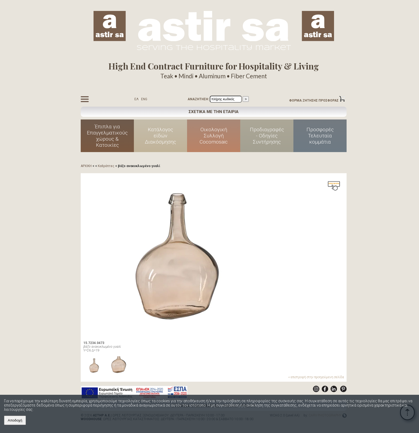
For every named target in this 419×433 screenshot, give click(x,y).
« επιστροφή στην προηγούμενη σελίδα (316, 377)
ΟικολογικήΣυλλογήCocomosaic (214, 135)
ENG (144, 99)
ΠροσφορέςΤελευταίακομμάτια (320, 135)
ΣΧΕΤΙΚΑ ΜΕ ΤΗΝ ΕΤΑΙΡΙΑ (214, 111)
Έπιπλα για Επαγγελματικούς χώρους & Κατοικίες (107, 135)
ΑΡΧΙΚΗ (86, 166)
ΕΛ (136, 99)
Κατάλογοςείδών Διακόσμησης (160, 135)
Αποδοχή (15, 420)
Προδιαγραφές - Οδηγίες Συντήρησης (267, 135)
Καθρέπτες (106, 166)
